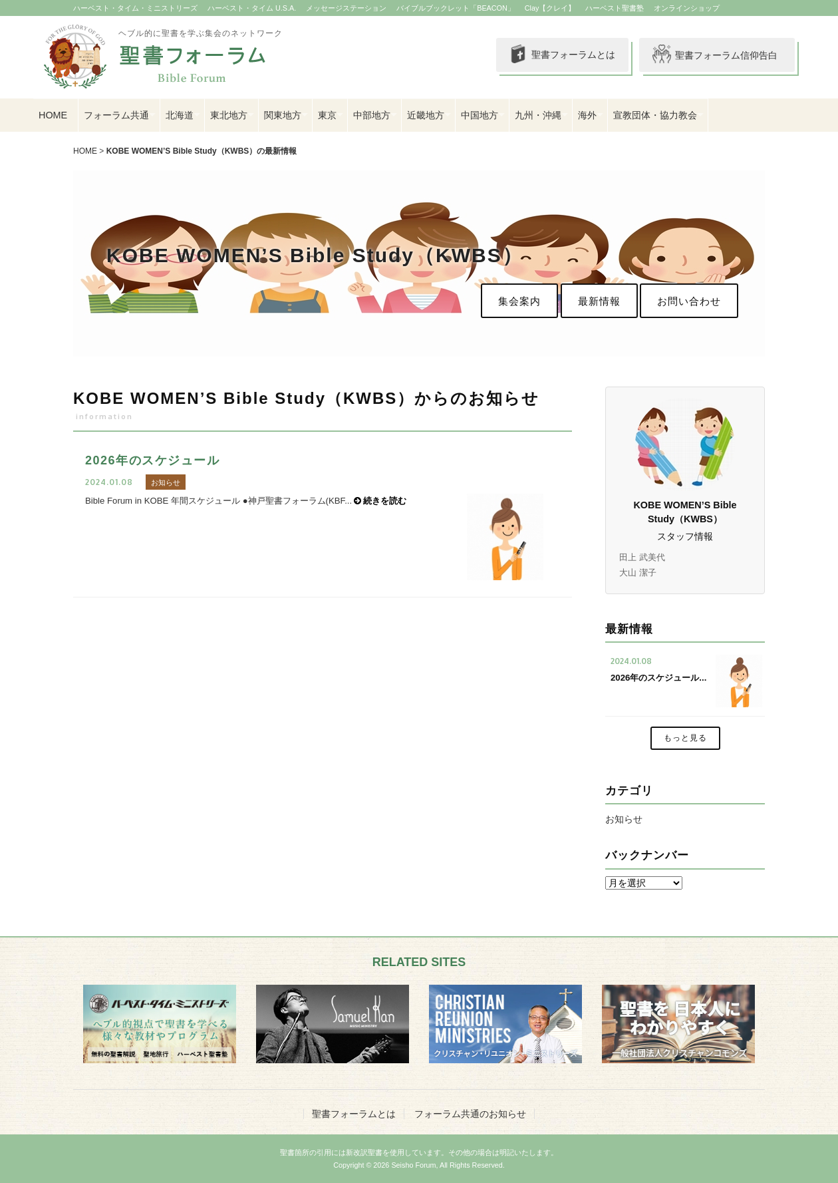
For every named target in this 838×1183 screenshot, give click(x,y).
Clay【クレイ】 (550, 8)
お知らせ (623, 819)
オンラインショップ (687, 8)
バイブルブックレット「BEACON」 (455, 8)
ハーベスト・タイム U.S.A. (252, 8)
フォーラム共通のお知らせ (470, 1113)
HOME (53, 115)
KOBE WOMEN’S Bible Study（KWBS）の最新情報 (201, 151)
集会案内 (519, 301)
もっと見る (685, 738)
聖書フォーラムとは (558, 55)
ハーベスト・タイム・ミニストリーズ (135, 8)
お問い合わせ (689, 301)
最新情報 (599, 301)
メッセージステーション (346, 8)
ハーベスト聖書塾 (614, 8)
